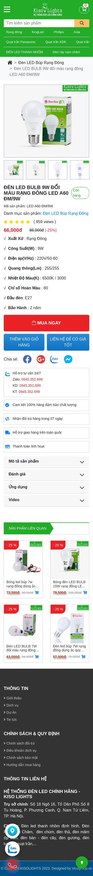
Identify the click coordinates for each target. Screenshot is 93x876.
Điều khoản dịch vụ (20, 750)
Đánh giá (17, 474)
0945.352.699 (32, 379)
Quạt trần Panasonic (20, 42)
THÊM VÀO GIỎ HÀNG (24, 342)
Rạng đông (14, 32)
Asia (77, 32)
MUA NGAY (46, 322)
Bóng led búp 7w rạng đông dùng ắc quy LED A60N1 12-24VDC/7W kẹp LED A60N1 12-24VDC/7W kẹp (22, 584)
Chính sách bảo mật (21, 758)
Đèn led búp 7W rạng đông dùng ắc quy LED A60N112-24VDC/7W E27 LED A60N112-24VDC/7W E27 (69, 648)
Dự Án (10, 712)
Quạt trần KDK (55, 42)
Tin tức (10, 720)
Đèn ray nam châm (66, 52)
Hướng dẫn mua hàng (22, 765)
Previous (13, 172)
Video (14, 500)
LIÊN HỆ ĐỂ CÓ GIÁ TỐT (68, 342)
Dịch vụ (11, 705)
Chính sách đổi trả (19, 743)
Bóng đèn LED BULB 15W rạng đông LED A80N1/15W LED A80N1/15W (69, 584)
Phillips (59, 32)
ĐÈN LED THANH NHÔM (24, 52)
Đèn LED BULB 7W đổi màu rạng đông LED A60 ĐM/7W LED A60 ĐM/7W (21, 648)
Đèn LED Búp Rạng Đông (41, 63)
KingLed (38, 32)
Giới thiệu (12, 698)
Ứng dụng (18, 487)
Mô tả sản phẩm (24, 461)
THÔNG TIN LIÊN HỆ (25, 778)
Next (83, 172)
